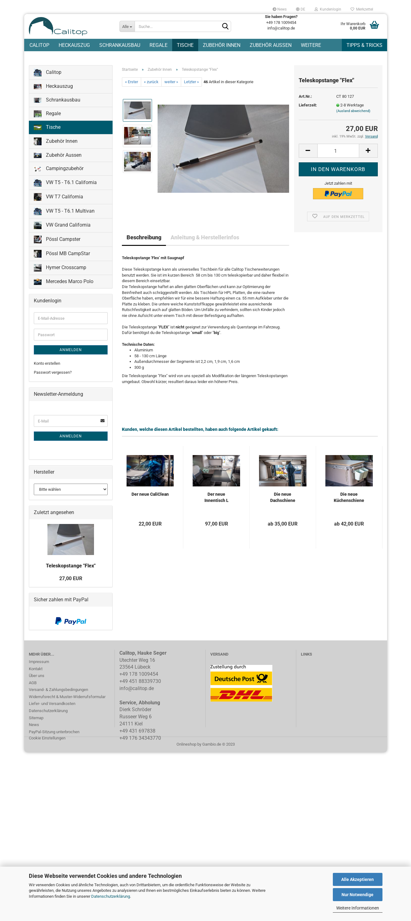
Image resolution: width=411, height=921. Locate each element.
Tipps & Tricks (364, 45)
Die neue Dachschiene (282, 497)
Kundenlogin (328, 9)
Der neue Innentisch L (216, 497)
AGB (33, 682)
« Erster (131, 81)
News (280, 9)
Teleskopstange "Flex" (71, 566)
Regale (159, 45)
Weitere (311, 45)
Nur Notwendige (357, 894)
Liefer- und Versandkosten (52, 703)
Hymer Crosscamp (60, 267)
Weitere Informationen (357, 907)
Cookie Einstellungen (47, 738)
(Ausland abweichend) (353, 111)
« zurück (151, 81)
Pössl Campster (57, 239)
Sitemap (36, 718)
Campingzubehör (58, 168)
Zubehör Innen (221, 45)
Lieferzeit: (308, 105)
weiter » (171, 81)
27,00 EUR (70, 578)
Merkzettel (362, 9)
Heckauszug (74, 45)
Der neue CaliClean (150, 494)
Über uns (36, 675)
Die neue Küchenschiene (349, 497)
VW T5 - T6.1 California (65, 183)
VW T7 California (58, 197)
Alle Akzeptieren (357, 879)
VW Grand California (62, 225)
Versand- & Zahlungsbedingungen (58, 689)
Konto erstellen (47, 363)
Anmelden (71, 350)
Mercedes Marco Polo (63, 281)
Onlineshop (186, 744)
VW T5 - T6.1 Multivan (64, 211)
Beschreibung (144, 237)
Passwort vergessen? (53, 372)
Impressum (39, 661)
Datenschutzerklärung (110, 896)
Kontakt (35, 668)
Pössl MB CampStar (62, 254)
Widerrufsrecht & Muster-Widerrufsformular (67, 696)
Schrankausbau (119, 45)
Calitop (39, 45)
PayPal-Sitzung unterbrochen (54, 731)
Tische (185, 45)
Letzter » (191, 81)
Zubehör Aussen (271, 45)
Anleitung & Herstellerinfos (205, 237)
